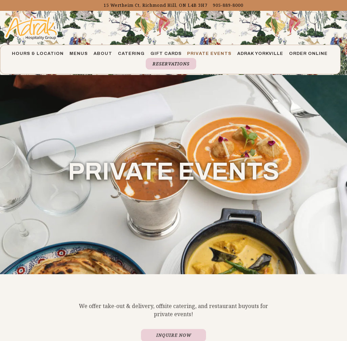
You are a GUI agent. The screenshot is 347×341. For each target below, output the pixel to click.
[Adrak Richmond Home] (31, 27)
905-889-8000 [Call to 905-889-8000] (228, 5)
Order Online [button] (308, 53)
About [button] (103, 53)
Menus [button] (78, 53)
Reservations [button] (170, 64)
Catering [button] (131, 53)
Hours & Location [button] (38, 53)
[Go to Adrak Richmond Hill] (155, 5)
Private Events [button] (209, 53)
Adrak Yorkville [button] (260, 53)
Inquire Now (173, 327)
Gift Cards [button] (166, 53)
